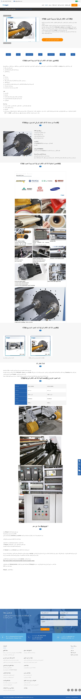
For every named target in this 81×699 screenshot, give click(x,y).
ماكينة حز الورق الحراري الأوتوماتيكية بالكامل (11, 660)
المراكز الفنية (54, 5)
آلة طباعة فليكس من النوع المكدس (8, 675)
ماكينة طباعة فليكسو (7, 673)
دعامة (73, 54)
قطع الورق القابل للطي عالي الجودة (8, 690)
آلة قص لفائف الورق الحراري (9, 658)
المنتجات (46, 5)
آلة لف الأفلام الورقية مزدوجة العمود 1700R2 (24, 9)
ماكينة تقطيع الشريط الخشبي (8, 665)
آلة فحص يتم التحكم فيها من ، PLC (29, 667)
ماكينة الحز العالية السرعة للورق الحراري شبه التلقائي (12, 662)
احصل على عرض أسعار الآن (52, 39)
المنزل (43, 5)
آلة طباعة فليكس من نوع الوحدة (8, 677)
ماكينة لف (25, 688)
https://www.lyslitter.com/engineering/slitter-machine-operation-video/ (18, 560)
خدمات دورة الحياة (61, 5)
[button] (7, 16)
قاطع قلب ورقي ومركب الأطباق (30, 680)
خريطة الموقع (68, 697)
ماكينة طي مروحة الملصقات (8, 688)
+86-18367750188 (6, 1)
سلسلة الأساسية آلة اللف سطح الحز (29, 652)
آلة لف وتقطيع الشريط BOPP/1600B (10, 669)
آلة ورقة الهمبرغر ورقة (28, 675)
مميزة (18, 54)
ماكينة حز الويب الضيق (28, 658)
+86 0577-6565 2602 (36, 639)
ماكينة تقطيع (13, 9)
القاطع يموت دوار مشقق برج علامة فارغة (10, 682)
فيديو (40, 54)
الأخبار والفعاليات (67, 5)
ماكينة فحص (26, 665)
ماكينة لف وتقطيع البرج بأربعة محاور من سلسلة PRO (12, 652)
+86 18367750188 (41, 635)
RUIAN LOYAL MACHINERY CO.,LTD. (19, 697)
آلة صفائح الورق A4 (27, 677)
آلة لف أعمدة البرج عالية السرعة (8, 358)
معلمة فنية (62, 54)
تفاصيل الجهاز (29, 54)
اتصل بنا (45, 629)
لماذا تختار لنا (51, 54)
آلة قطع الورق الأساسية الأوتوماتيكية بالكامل (31, 685)
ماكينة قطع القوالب (6, 680)
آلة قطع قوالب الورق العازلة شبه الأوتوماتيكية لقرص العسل (33, 660)
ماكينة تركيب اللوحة (27, 682)
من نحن (50, 5)
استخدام (8, 54)
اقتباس (74, 5)
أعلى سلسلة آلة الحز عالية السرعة (8, 654)
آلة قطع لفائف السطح (28, 650)
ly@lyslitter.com (18, 1)
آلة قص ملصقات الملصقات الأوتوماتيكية (30, 662)
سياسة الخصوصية (75, 697)
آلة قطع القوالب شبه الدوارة (7, 685)
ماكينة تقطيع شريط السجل (7, 667)
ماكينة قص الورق (27, 673)
